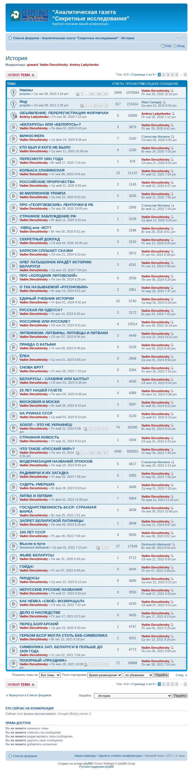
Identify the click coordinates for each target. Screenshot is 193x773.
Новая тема (21, 74)
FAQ (168, 46)
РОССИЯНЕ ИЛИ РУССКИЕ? (45, 321)
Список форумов (26, 38)
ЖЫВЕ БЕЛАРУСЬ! (37, 555)
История (127, 38)
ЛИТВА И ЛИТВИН (36, 496)
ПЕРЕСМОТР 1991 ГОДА (41, 159)
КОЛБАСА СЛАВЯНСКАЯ (42, 170)
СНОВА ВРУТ (32, 367)
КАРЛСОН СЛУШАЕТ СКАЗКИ (46, 251)
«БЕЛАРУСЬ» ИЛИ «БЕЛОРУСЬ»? (50, 124)
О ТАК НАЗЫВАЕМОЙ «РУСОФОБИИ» (54, 287)
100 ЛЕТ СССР (33, 532)
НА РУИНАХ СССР (36, 413)
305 (92, 452)
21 (100, 105)
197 (105, 94)
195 (92, 94)
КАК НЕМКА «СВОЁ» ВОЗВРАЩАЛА (52, 601)
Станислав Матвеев (155, 136)
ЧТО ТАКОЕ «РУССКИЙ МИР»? (47, 449)
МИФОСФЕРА (32, 136)
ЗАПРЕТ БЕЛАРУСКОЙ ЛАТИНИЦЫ (51, 521)
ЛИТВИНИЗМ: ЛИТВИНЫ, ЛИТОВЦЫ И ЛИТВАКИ (64, 333)
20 (95, 105)
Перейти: (85, 695)
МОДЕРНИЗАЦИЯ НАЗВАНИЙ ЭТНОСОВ (56, 461)
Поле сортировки (92, 674)
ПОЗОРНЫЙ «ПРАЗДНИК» (43, 660)
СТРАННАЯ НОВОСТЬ (39, 437)
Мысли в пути (32, 544)
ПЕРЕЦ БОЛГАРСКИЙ (39, 624)
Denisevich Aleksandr (34, 547)
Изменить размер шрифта (180, 36)
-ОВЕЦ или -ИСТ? (35, 228)
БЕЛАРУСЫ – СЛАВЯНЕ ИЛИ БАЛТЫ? (54, 379)
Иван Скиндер (151, 102)
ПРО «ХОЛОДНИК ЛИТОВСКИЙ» (48, 275)
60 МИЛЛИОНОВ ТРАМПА (43, 193)
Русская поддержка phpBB (96, 766)
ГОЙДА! (27, 566)
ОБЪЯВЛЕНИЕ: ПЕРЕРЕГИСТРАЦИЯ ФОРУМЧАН (64, 113)
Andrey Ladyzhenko (84, 64)
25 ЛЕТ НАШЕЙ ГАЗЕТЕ (41, 390)
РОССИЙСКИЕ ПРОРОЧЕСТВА (47, 182)
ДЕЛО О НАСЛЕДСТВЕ (40, 612)
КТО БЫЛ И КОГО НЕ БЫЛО (45, 147)
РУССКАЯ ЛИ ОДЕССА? (41, 310)
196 (98, 94)
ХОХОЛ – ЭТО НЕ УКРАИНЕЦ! (46, 425)
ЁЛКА (25, 356)
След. (180, 675)
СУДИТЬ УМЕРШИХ (37, 484)
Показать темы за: (36, 674)
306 (98, 452)
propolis (25, 93)
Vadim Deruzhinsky (54, 64)
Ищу (23, 101)
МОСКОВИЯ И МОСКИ (40, 402)
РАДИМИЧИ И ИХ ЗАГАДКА (44, 473)
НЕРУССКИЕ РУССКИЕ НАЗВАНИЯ (51, 589)
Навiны (26, 90)
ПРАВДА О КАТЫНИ (38, 344)
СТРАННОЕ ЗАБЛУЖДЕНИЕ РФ (48, 216)
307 (105, 452)
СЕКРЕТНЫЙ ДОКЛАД (40, 239)
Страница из (142, 74)
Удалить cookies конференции (120, 755)
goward (32, 64)
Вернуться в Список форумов (30, 695)
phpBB (87, 763)
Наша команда (84, 755)
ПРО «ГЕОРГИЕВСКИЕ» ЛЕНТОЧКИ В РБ (56, 205)
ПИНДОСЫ (29, 578)
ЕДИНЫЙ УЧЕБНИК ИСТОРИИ (47, 298)
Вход (181, 46)
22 (106, 105)
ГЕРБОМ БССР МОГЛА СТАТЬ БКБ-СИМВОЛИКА (63, 635)
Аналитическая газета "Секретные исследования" (80, 38)
